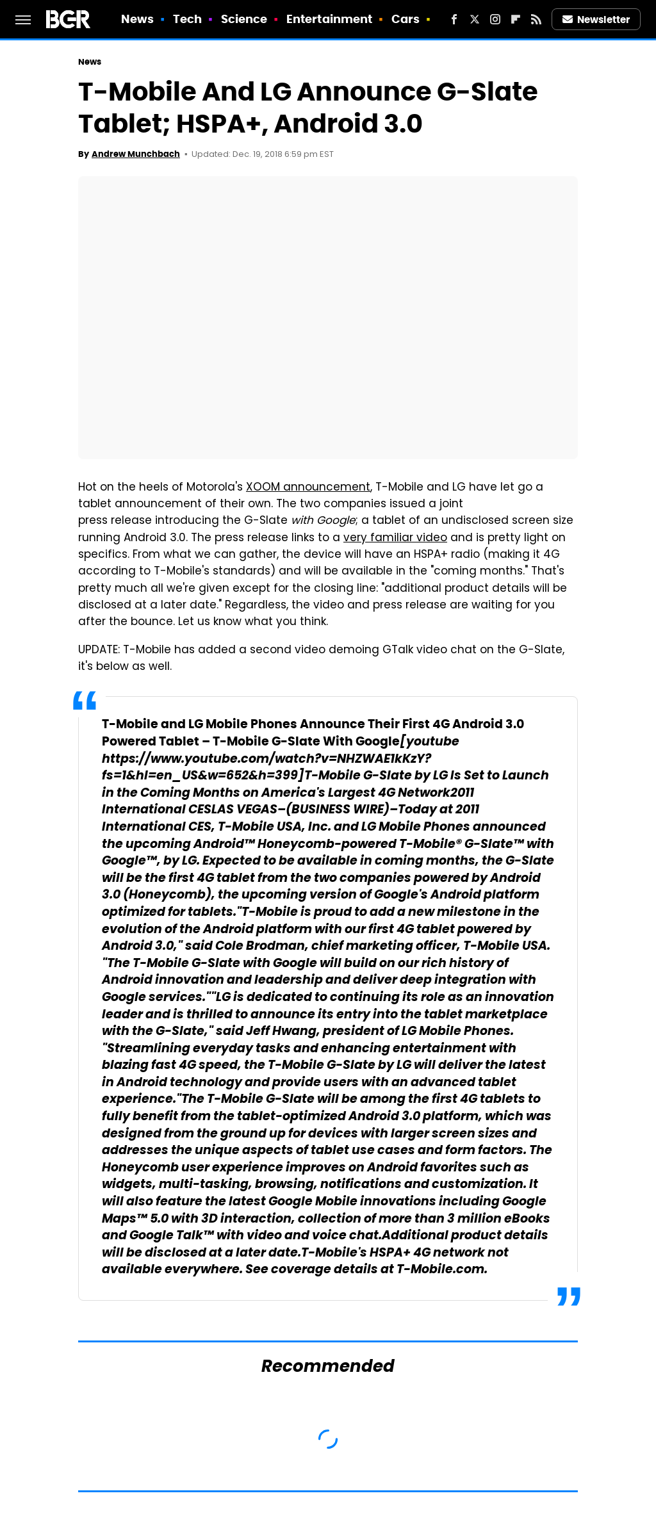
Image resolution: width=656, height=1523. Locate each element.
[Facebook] (454, 19)
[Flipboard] (516, 19)
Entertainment (329, 19)
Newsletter (596, 19)
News (137, 19)
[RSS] (536, 19)
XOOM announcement (308, 488)
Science (244, 19)
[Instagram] (495, 19)
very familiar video (395, 539)
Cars (405, 19)
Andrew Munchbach (136, 154)
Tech (187, 19)
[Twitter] (475, 19)
